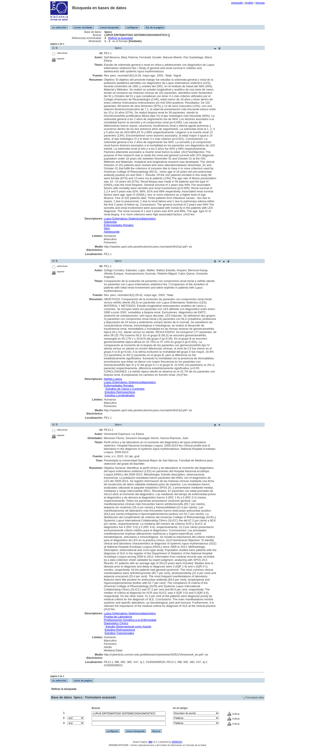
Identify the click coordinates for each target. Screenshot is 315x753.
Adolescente (112, 231)
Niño (107, 228)
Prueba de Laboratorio (118, 616)
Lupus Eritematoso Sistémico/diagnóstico (130, 218)
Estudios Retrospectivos (120, 392)
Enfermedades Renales (119, 225)
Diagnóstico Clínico (116, 623)
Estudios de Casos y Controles (125, 388)
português (237, 2)
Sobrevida (110, 221)
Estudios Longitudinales (120, 395)
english (249, 2)
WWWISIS (177, 742)
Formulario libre (255, 697)
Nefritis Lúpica (113, 379)
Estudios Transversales (119, 633)
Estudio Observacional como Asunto (128, 626)
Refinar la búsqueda (120, 38)
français (260, 2)
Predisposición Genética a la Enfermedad (130, 620)
